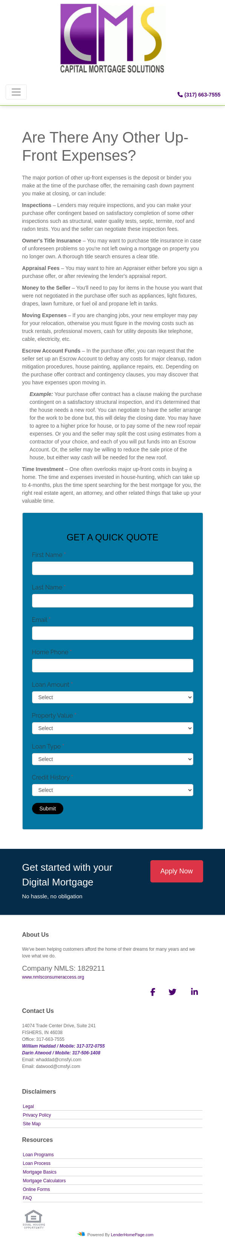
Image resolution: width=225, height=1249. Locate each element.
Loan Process (37, 1163)
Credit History (52, 777)
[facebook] (150, 993)
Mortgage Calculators (44, 1180)
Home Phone (52, 652)
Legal (28, 1106)
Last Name (49, 587)
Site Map (32, 1123)
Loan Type (48, 746)
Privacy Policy (37, 1115)
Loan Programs (38, 1154)
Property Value (54, 715)
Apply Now (176, 871)
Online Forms (36, 1189)
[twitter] (171, 993)
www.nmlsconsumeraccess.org (53, 977)
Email (41, 619)
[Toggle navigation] (16, 92)
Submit (48, 809)
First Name (49, 555)
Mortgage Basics (40, 1172)
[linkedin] (193, 993)
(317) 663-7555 (199, 95)
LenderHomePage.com (132, 1234)
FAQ (27, 1198)
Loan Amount (52, 684)
